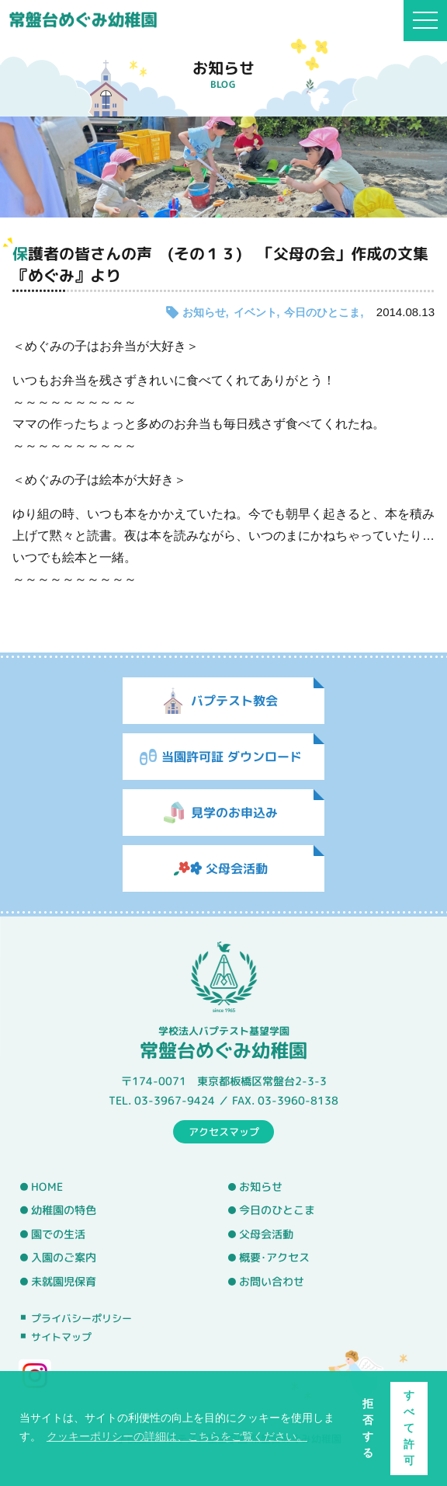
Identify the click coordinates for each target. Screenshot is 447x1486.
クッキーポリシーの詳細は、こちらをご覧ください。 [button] (177, 1436)
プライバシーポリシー (81, 1317)
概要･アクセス (274, 1257)
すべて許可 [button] (409, 1428)
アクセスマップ (224, 1131)
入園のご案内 (63, 1257)
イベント (255, 312)
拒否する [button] (367, 1428)
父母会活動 (266, 1234)
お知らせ (204, 312)
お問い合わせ (271, 1281)
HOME (47, 1186)
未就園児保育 (63, 1281)
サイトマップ (61, 1337)
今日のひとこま (322, 312)
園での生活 (58, 1234)
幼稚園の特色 (63, 1210)
